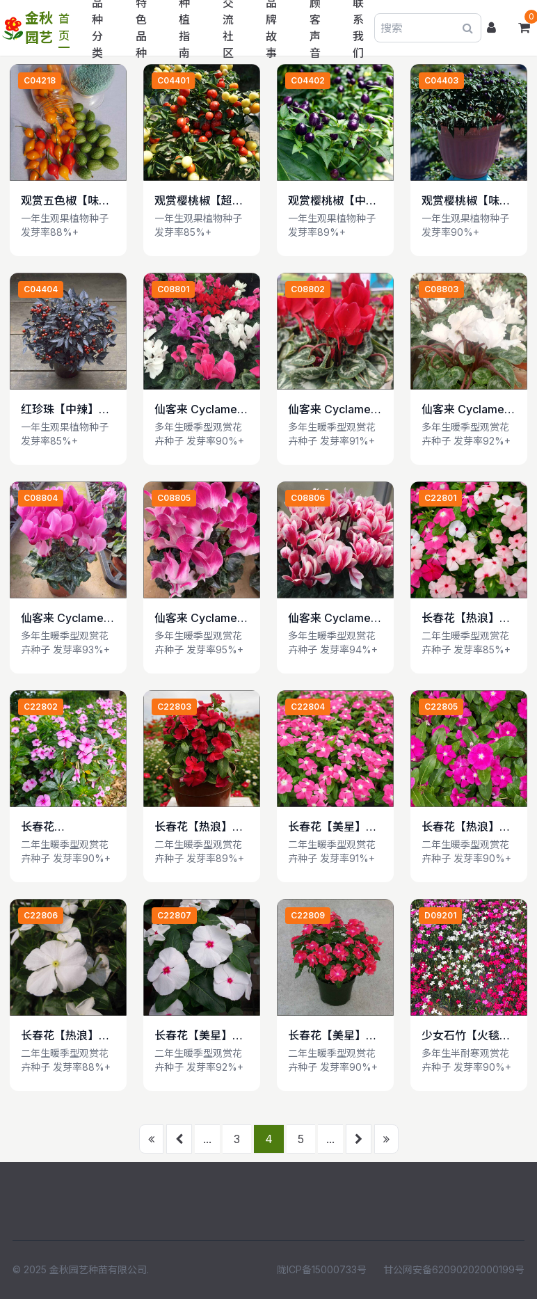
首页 (64, 27)
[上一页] (179, 1139)
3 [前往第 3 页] (237, 1139)
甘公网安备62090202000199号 (453, 1269)
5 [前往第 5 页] (301, 1139)
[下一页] (358, 1139)
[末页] (386, 1139)
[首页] (151, 1139)
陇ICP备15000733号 (322, 1269)
